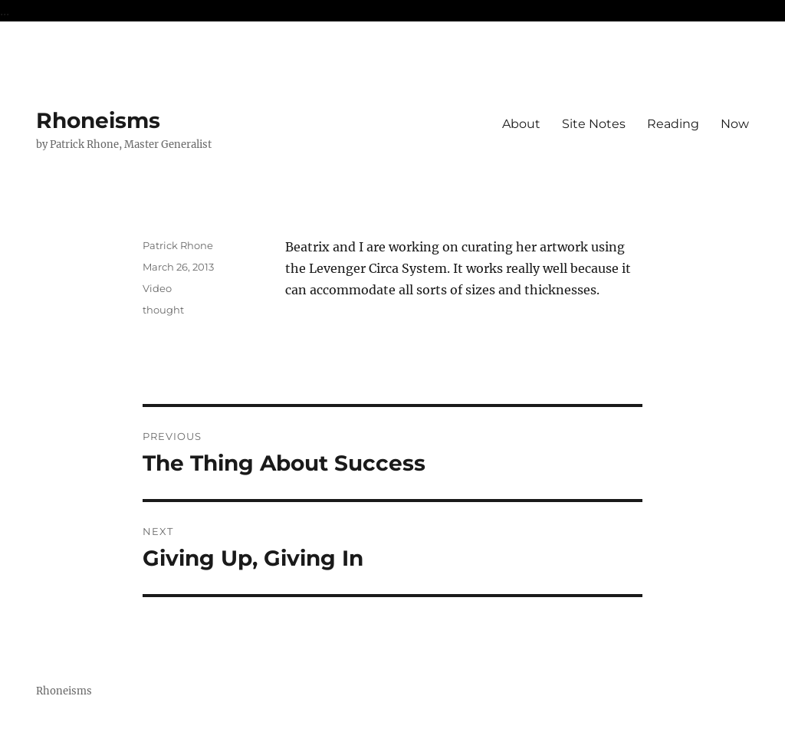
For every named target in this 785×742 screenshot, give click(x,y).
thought (163, 310)
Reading (673, 124)
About (521, 124)
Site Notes (594, 124)
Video (157, 288)
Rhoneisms (98, 120)
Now (735, 124)
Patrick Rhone (178, 245)
